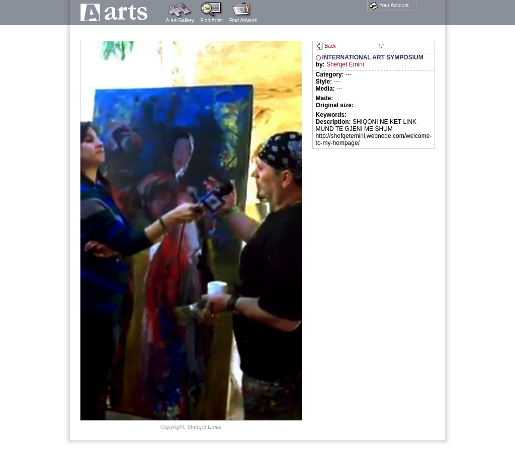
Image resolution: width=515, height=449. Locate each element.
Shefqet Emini (345, 64)
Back (326, 46)
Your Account (389, 6)
